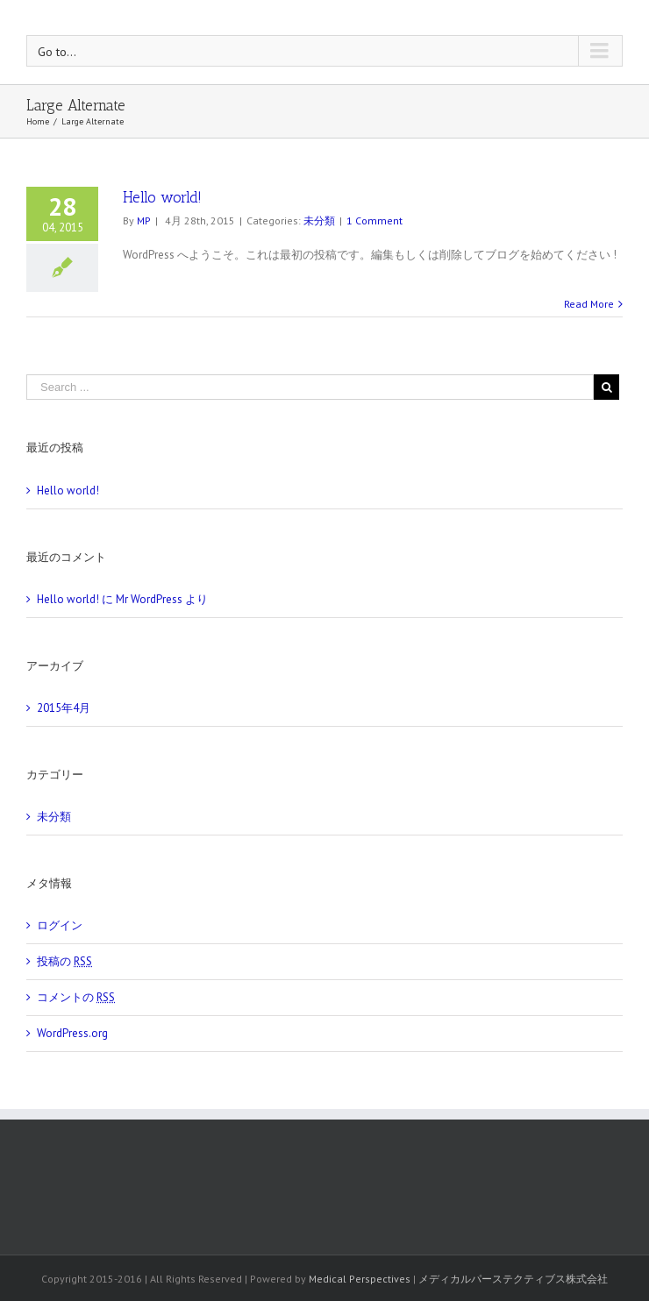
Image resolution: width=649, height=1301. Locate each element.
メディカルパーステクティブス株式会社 (513, 1278)
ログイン (59, 925)
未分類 (319, 220)
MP (144, 220)
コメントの (76, 997)
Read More (589, 303)
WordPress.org (72, 1033)
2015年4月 (63, 707)
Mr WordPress (149, 599)
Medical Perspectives (359, 1278)
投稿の (64, 961)
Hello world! (162, 197)
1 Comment (374, 220)
